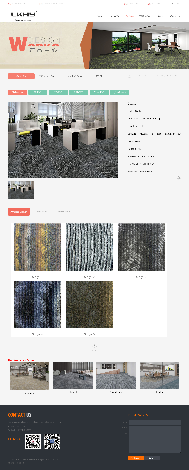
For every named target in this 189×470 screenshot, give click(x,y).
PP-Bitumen (176, 76)
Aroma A (29, 393)
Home (99, 16)
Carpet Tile (165, 76)
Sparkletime (116, 392)
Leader (159, 392)
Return (94, 350)
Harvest (73, 392)
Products (155, 76)
